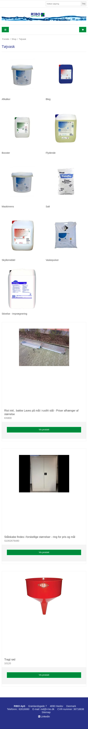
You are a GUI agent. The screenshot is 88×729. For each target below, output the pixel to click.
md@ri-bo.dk (47, 709)
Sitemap (46, 712)
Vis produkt (44, 429)
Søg (83, 4)
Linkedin (44, 716)
